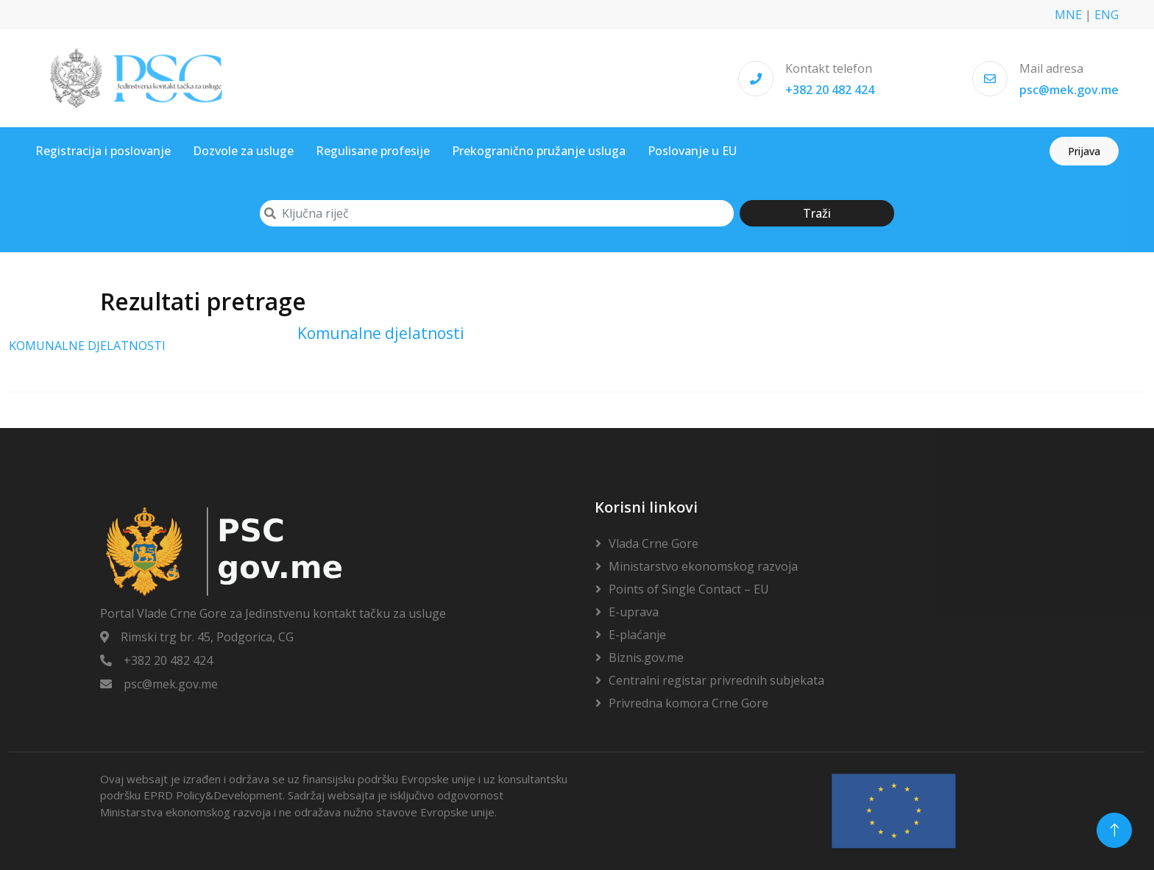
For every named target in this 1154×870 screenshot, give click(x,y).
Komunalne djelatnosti (380, 333)
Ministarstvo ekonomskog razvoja (703, 566)
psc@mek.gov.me (1069, 90)
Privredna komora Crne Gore (688, 703)
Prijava (1084, 151)
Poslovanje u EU (692, 151)
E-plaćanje (637, 635)
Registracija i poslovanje (103, 151)
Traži (817, 213)
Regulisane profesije (373, 151)
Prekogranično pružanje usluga (539, 151)
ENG (1106, 15)
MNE (1068, 15)
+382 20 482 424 (829, 90)
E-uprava (634, 612)
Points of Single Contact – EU (689, 589)
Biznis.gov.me (646, 657)
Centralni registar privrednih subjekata (716, 680)
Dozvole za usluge (243, 151)
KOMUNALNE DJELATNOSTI (87, 346)
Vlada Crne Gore (653, 543)
